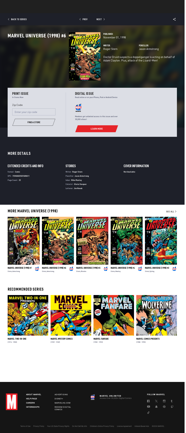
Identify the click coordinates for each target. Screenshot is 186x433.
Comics (60, 10)
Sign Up (25, 4)
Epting (152, 299)
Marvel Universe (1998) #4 (123, 296)
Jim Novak (78, 216)
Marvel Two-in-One (17, 367)
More (135, 10)
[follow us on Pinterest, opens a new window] (164, 407)
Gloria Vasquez (80, 212)
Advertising (61, 394)
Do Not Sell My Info (79, 426)
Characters (74, 10)
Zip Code (17, 133)
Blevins (83, 299)
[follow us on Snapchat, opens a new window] (156, 407)
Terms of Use (25, 426)
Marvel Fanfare (101, 367)
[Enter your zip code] (33, 140)
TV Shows (101, 10)
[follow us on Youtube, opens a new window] (148, 406)
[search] (175, 3)
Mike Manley (76, 208)
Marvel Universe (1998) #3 (157, 296)
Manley (117, 299)
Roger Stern (68, 61)
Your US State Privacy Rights (58, 426)
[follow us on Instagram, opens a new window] (164, 401)
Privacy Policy (38, 426)
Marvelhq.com (62, 403)
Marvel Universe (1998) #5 (88, 296)
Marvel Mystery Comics (61, 367)
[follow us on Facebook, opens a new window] (148, 401)
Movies (88, 10)
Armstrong (16, 299)
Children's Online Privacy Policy (102, 426)
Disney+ (59, 399)
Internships (32, 407)
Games (113, 10)
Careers (30, 403)
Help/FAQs (31, 399)
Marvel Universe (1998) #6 (54, 296)
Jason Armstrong (127, 61)
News (49, 10)
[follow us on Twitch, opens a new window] (172, 407)
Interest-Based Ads (142, 426)
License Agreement (124, 426)
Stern (10, 299)
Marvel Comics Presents (147, 367)
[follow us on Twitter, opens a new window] (156, 401)
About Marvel (33, 394)
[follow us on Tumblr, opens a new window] (171, 401)
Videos (124, 10)
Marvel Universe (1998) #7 (20, 296)
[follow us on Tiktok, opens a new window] (148, 413)
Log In (16, 4)
